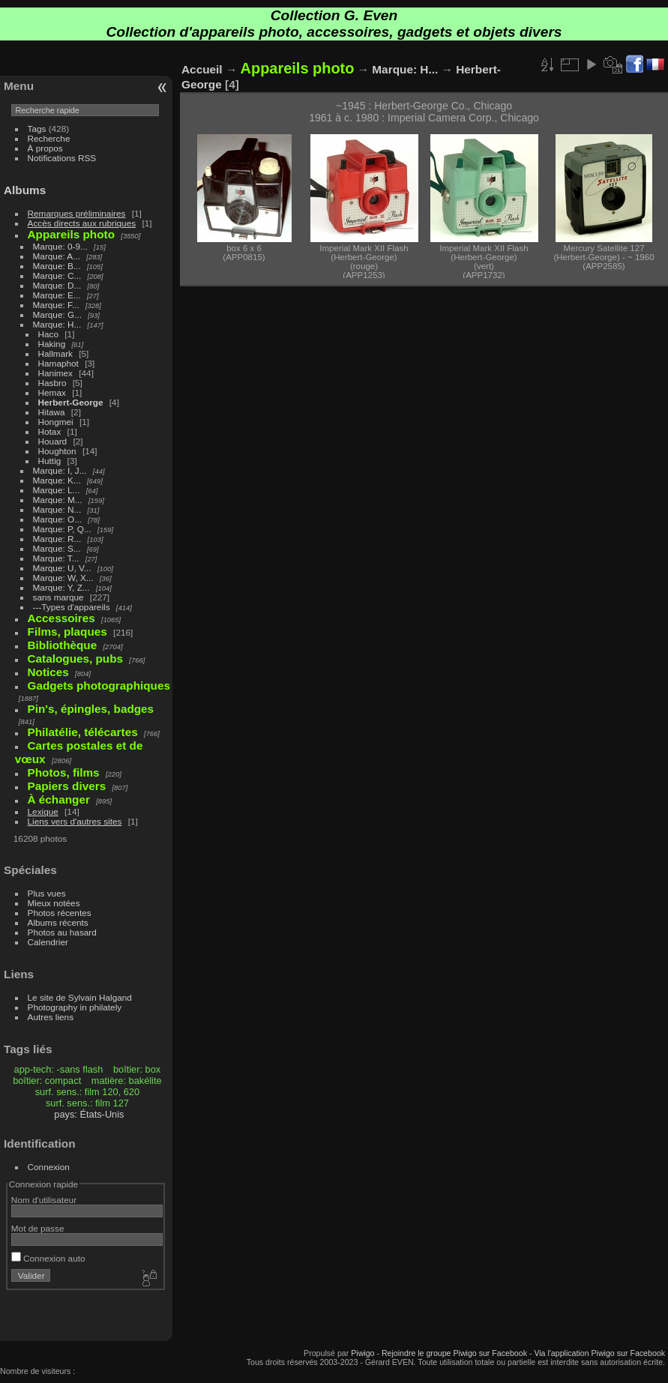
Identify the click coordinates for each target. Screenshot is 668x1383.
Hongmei (55, 422)
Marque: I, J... (60, 470)
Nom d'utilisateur (43, 1200)
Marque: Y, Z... (61, 587)
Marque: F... (56, 305)
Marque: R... (57, 538)
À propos (45, 148)
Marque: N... (57, 509)
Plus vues (47, 893)
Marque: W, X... (63, 577)
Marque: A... (56, 256)
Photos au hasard (62, 932)
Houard (52, 441)
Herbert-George (70, 402)
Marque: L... (56, 490)
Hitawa (51, 412)
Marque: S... (57, 548)
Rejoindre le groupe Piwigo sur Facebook (454, 1353)
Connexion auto (48, 1258)
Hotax (49, 431)
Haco (48, 334)
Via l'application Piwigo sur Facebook (599, 1353)
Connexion (49, 1167)
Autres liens (50, 1017)
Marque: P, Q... (62, 529)
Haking (52, 344)
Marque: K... (57, 480)
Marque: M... (57, 499)
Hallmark (55, 353)
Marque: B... (57, 266)
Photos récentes (59, 913)
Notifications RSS (62, 158)
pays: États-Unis (89, 1114)
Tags (37, 128)
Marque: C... (57, 275)
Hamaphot (58, 363)
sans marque (58, 597)
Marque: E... (57, 295)
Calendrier (48, 942)
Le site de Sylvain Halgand (80, 997)
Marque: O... (57, 519)
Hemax (52, 392)
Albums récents (58, 922)
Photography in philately (75, 1007)
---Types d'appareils (71, 607)
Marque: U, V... (62, 568)
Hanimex (55, 373)
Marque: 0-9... (60, 246)
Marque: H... (57, 324)
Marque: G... (57, 314)
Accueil (202, 69)
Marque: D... (57, 285)
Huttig (49, 460)
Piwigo (362, 1353)
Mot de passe (37, 1228)
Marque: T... (56, 558)
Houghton (57, 451)
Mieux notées (54, 903)
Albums (25, 190)
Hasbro (52, 383)
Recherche (49, 138)
